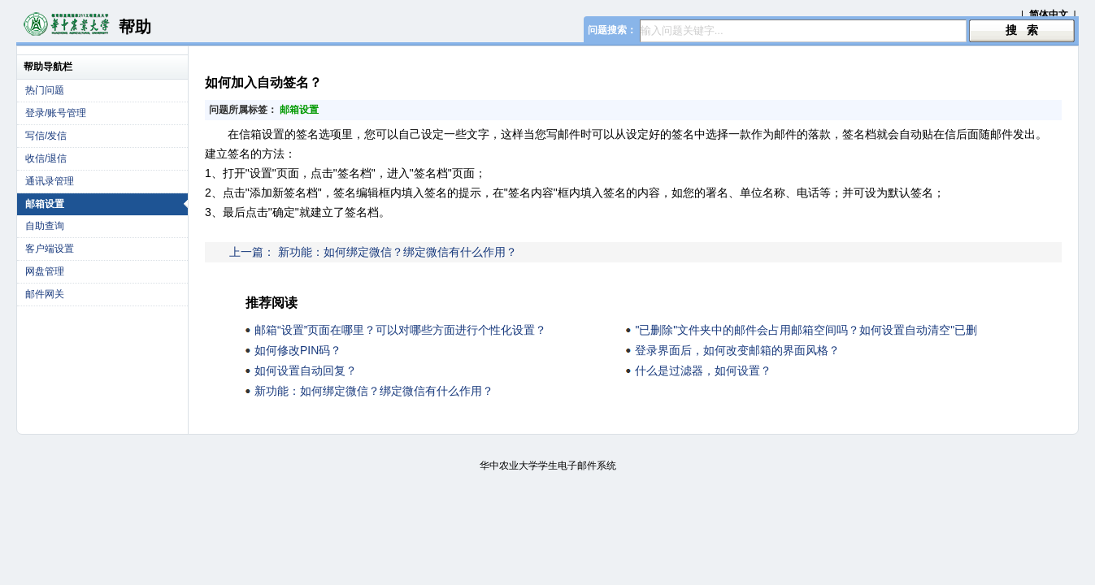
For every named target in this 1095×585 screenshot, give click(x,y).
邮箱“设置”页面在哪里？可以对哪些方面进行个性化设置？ (400, 329)
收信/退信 (46, 158)
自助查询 (44, 226)
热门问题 (44, 90)
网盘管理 (44, 271)
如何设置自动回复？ (305, 370)
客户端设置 (49, 248)
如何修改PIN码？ (297, 350)
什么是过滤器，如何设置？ (703, 370)
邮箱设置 (106, 204)
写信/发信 (46, 135)
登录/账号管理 (55, 113)
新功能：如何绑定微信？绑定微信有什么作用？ (373, 390)
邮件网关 (44, 294)
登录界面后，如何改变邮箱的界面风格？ (737, 350)
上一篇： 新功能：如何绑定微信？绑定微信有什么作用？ (373, 251)
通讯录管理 (49, 181)
